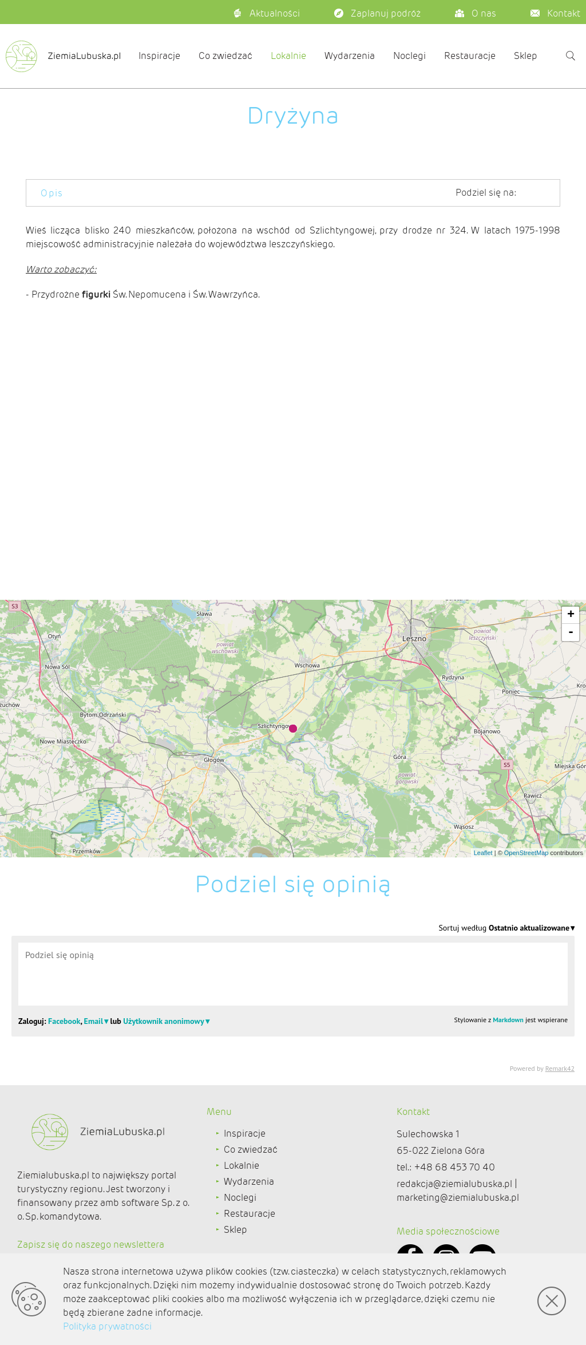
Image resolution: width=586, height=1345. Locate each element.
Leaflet (483, 852)
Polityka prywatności (107, 1326)
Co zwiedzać (225, 56)
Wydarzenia (349, 56)
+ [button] (571, 615)
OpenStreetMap (526, 852)
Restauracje (470, 56)
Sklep (525, 56)
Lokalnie (288, 56)
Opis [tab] (52, 193)
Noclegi (409, 56)
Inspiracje (159, 56)
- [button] (571, 632)
